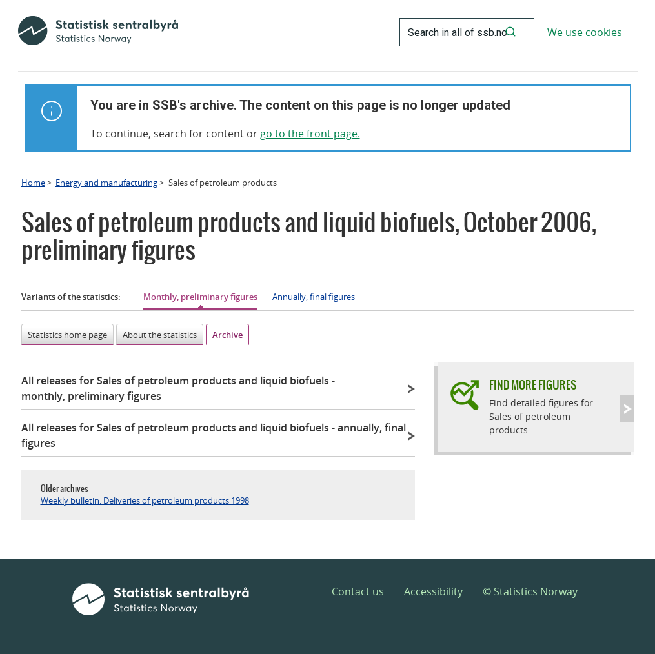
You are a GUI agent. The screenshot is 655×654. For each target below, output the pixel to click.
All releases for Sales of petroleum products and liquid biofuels (178, 388)
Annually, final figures (313, 296)
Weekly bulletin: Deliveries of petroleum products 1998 (145, 500)
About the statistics (160, 335)
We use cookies (584, 32)
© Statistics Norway (530, 591)
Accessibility (433, 591)
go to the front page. (310, 133)
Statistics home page (67, 335)
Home (33, 182)
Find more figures (532, 385)
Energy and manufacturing (106, 182)
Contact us (358, 591)
